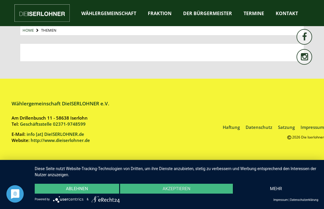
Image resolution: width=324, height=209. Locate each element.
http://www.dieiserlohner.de (60, 140)
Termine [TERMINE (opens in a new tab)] (254, 13)
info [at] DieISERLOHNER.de (55, 134)
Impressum (312, 127)
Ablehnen (77, 188)
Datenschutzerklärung (304, 199)
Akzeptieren (176, 188)
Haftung (231, 127)
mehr (276, 188)
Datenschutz (259, 127)
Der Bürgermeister (207, 13)
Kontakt (287, 13)
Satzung (286, 127)
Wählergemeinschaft (108, 13)
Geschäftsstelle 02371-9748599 (53, 124)
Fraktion (160, 13)
